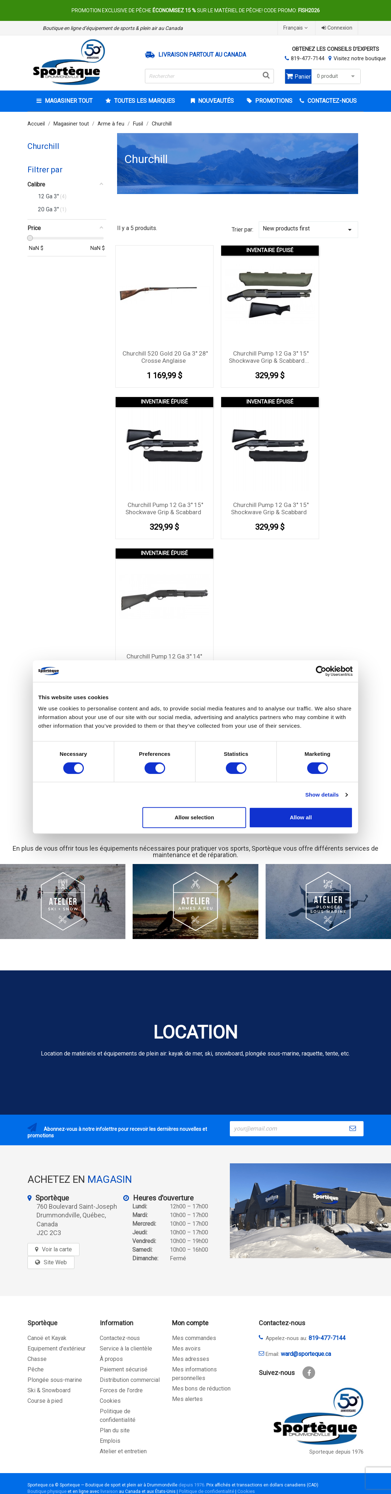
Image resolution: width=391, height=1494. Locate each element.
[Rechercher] (209, 76)
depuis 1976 (191, 1485)
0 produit (337, 76)
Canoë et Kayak (46, 1338)
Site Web (55, 1262)
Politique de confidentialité (206, 1491)
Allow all (301, 817)
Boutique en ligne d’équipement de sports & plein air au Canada (113, 28)
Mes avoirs (186, 1348)
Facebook (308, 1372)
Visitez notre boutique (360, 58)
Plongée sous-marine (54, 1379)
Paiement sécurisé (123, 1369)
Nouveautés (215, 100)
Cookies (110, 1400)
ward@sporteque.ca (306, 1353)
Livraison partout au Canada (202, 55)
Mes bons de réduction (201, 1388)
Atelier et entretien (123, 1451)
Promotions (273, 100)
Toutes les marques (144, 100)
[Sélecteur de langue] (296, 28)
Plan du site (115, 1430)
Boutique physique (46, 1491)
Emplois (110, 1440)
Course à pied (45, 1400)
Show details (322, 795)
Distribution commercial (130, 1379)
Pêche (35, 1369)
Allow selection (194, 817)
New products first (308, 229)
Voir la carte (57, 1249)
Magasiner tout (68, 100)
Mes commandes (194, 1338)
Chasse (37, 1359)
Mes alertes (187, 1399)
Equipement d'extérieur (56, 1348)
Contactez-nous (120, 1338)
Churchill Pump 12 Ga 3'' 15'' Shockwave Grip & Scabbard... (269, 357)
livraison (109, 1491)
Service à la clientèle (126, 1348)
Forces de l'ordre (121, 1390)
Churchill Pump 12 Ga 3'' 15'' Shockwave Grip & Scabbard (164, 508)
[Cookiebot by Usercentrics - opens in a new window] (321, 671)
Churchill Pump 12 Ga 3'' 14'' (164, 656)
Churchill (43, 146)
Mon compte (190, 1323)
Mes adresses (190, 1359)
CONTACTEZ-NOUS (331, 100)
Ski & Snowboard (48, 1390)
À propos (111, 1359)
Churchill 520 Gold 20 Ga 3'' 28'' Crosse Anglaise (165, 357)
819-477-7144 (307, 58)
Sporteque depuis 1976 (336, 1452)
